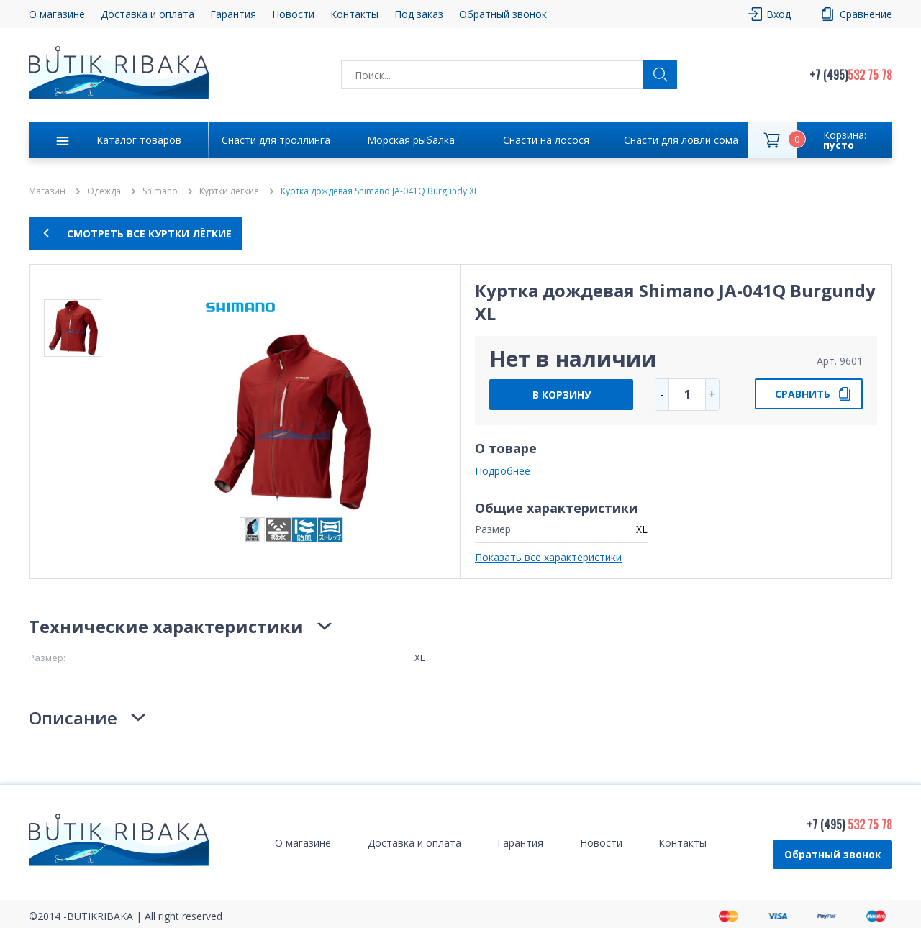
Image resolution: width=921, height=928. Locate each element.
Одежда (104, 191)
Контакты (354, 14)
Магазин (47, 191)
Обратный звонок (503, 14)
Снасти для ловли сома (681, 140)
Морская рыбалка (411, 140)
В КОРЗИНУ (561, 394)
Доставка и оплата (147, 14)
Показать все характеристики (548, 557)
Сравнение (866, 14)
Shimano (160, 191)
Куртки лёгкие (229, 191)
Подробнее (502, 471)
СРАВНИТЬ (802, 394)
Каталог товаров (138, 140)
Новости (293, 14)
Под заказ (418, 14)
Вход (778, 14)
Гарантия (233, 14)
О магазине (57, 14)
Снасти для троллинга (276, 140)
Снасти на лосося (546, 140)
